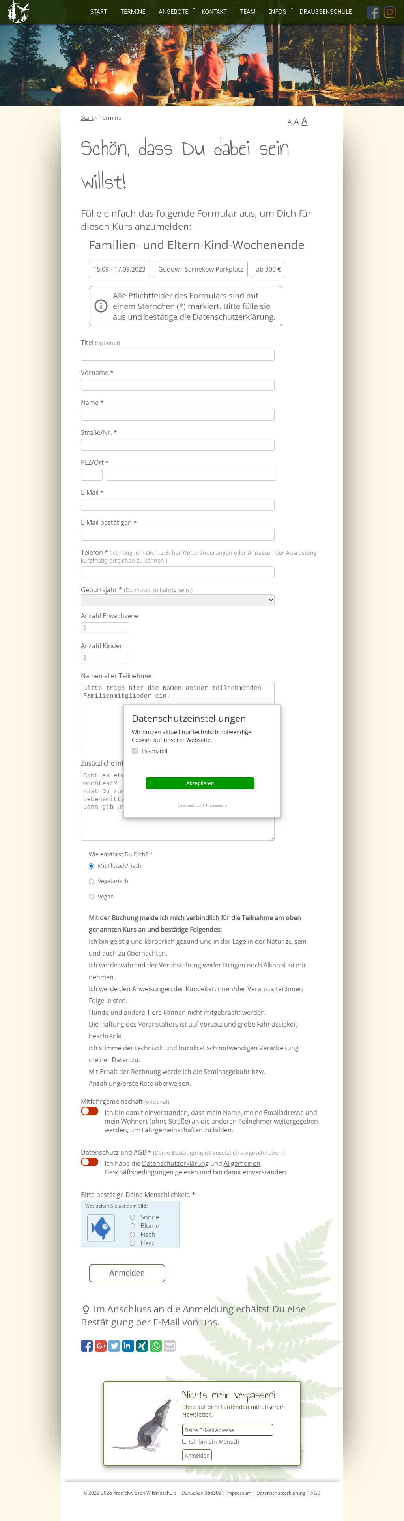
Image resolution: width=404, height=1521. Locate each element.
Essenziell (155, 751)
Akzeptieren (200, 783)
